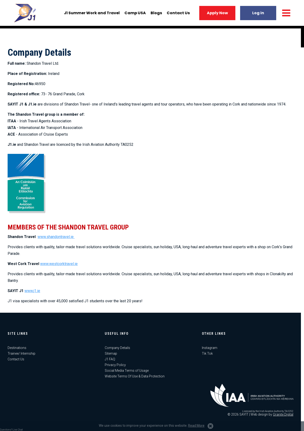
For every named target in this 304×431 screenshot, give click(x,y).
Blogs (155, 14)
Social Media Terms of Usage (127, 370)
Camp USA (134, 14)
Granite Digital (283, 414)
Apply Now (216, 14)
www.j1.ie (32, 291)
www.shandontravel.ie (56, 236)
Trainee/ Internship (21, 353)
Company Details (117, 348)
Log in (257, 14)
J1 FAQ (110, 359)
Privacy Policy (115, 365)
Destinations (17, 348)
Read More (196, 425)
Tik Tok (207, 353)
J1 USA (26, 14)
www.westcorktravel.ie (59, 263)
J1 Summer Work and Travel (91, 14)
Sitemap (111, 353)
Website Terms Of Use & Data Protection (135, 376)
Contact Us (177, 14)
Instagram (209, 348)
